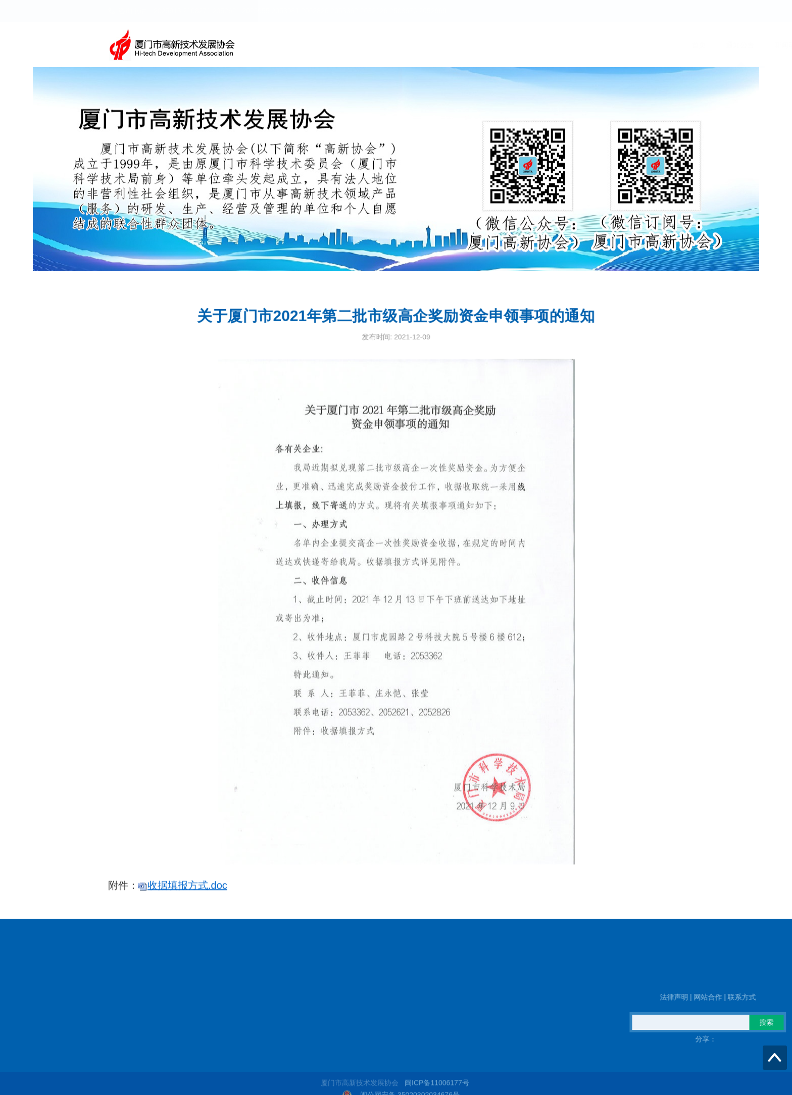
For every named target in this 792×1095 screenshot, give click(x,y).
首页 (417, 45)
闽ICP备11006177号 (437, 1089)
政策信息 (555, 45)
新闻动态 (507, 45)
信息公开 (667, 45)
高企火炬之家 (611, 45)
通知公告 (458, 45)
